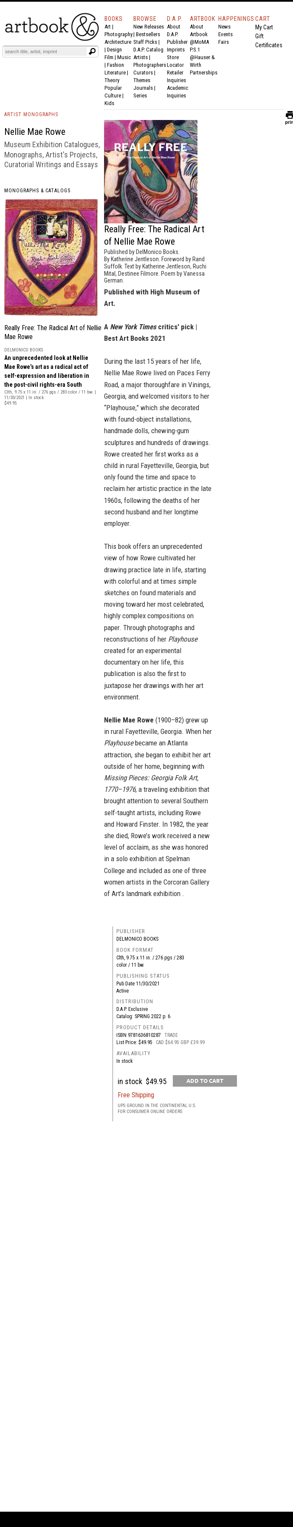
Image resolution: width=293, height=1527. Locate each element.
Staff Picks (145, 42)
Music (124, 57)
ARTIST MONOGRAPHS (31, 114)
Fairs (223, 42)
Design (114, 49)
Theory (111, 80)
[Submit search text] (92, 51)
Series (140, 95)
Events (225, 34)
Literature (115, 72)
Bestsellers (148, 34)
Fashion (115, 65)
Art (107, 26)
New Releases (148, 26)
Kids (109, 103)
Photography (118, 34)
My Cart (264, 27)
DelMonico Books (137, 939)
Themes (141, 80)
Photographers (149, 65)
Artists (140, 57)
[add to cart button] (205, 1081)
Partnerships (203, 72)
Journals (143, 88)
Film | (110, 57)
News (224, 26)
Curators (143, 72)
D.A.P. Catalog (148, 49)
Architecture (117, 42)
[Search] (45, 51)
